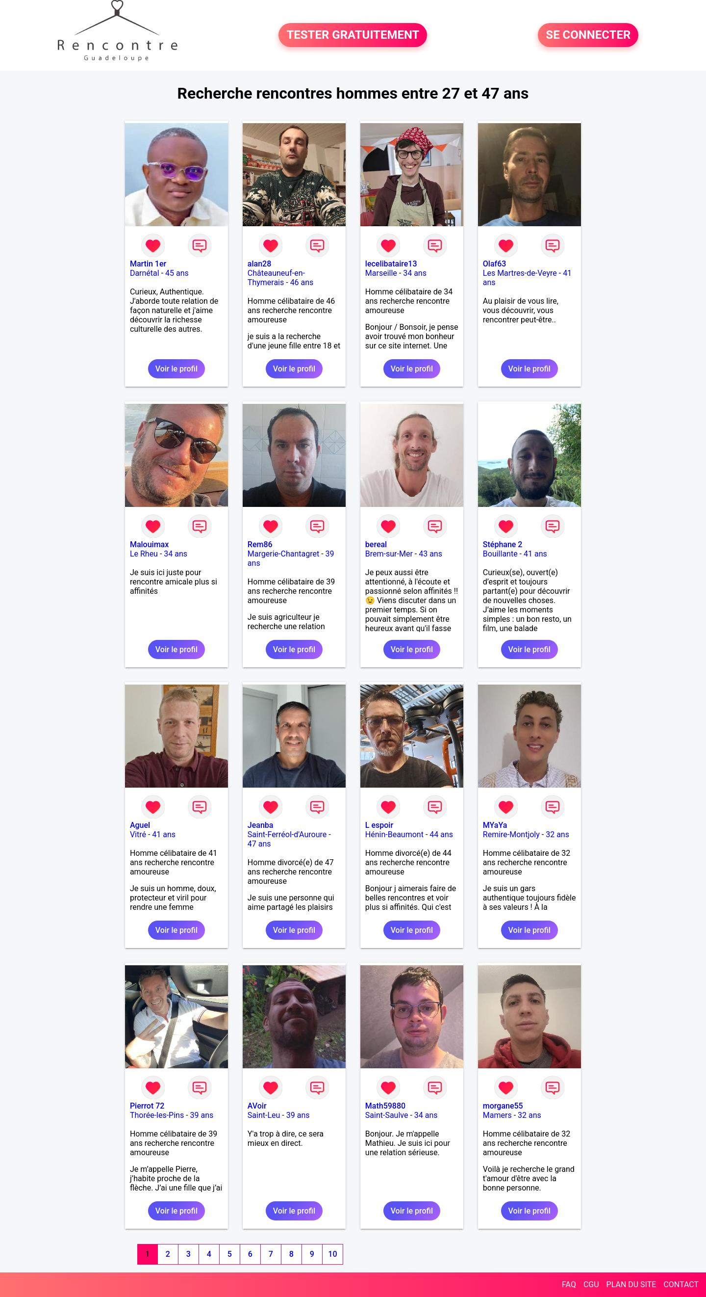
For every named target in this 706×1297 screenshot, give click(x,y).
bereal (376, 544)
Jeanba (261, 825)
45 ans (177, 273)
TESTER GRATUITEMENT (352, 35)
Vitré (138, 834)
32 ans (557, 834)
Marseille (381, 273)
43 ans (430, 553)
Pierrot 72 (147, 1106)
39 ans (202, 1115)
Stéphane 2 (503, 544)
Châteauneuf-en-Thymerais (276, 277)
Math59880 (385, 1106)
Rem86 (260, 544)
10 (332, 1254)
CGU (591, 1284)
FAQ (569, 1284)
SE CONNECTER (588, 35)
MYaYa (495, 825)
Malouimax (149, 544)
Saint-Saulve (386, 1115)
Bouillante (500, 553)
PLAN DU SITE (631, 1284)
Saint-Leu (264, 1115)
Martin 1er (148, 263)
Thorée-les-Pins (157, 1115)
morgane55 (503, 1106)
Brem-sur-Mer (389, 553)
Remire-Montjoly (511, 834)
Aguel (140, 825)
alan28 (259, 263)
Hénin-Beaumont (394, 834)
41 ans (535, 553)
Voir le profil (176, 368)
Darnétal (144, 273)
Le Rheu (144, 553)
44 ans (441, 834)
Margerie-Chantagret (283, 553)
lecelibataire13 (391, 263)
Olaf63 (494, 263)
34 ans (415, 273)
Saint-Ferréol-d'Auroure (287, 834)
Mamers (497, 1115)
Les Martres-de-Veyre (520, 273)
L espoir (379, 825)
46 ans (302, 282)
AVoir (257, 1106)
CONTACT (681, 1284)
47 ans (259, 843)
